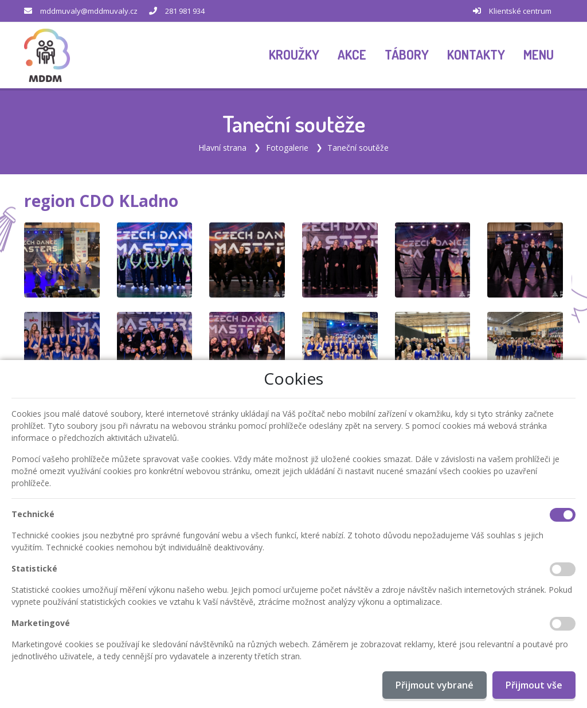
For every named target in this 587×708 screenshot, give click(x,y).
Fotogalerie (287, 146)
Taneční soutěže (358, 146)
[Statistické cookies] (563, 569)
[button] (538, 55)
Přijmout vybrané (434, 685)
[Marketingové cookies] (563, 624)
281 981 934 (185, 11)
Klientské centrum (520, 11)
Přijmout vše (534, 685)
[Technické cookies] (563, 515)
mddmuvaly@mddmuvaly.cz (89, 11)
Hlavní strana (222, 146)
